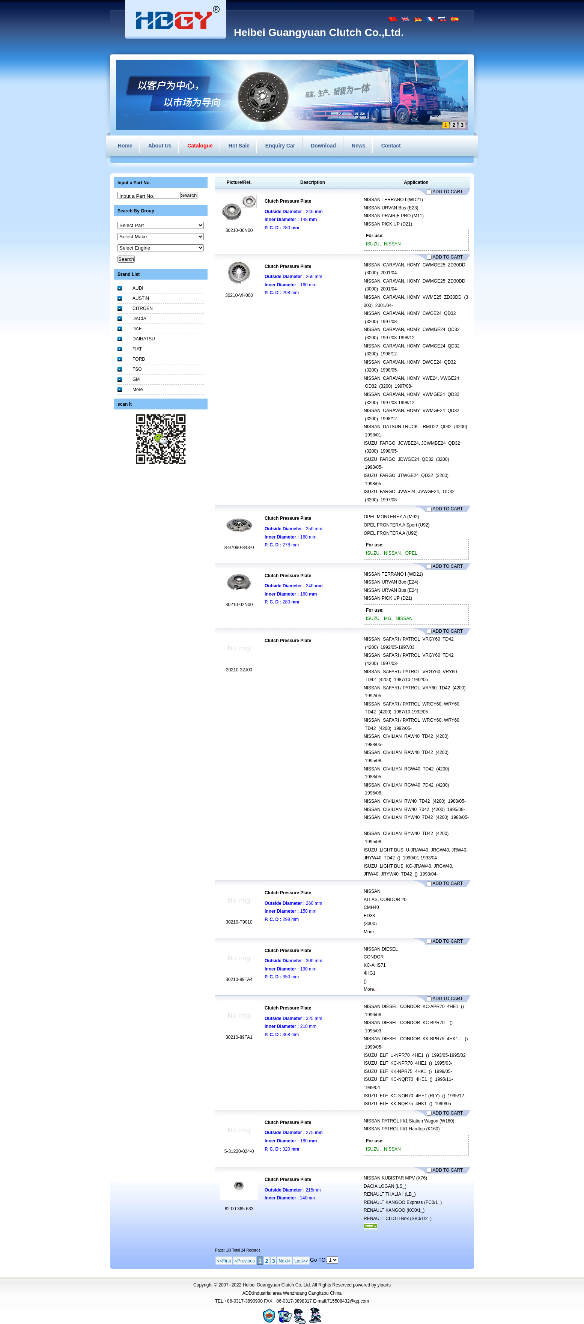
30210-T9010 (239, 922)
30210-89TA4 (239, 979)
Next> (284, 1261)
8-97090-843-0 (239, 547)
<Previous (245, 1261)
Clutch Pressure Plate (288, 201)
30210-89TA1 (239, 1037)
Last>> (301, 1261)
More (369, 931)
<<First (224, 1261)
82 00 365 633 (239, 1208)
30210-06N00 (239, 230)
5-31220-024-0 (239, 1151)
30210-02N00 (239, 604)
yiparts (384, 1285)
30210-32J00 (239, 670)
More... (370, 1226)
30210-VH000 (239, 295)
